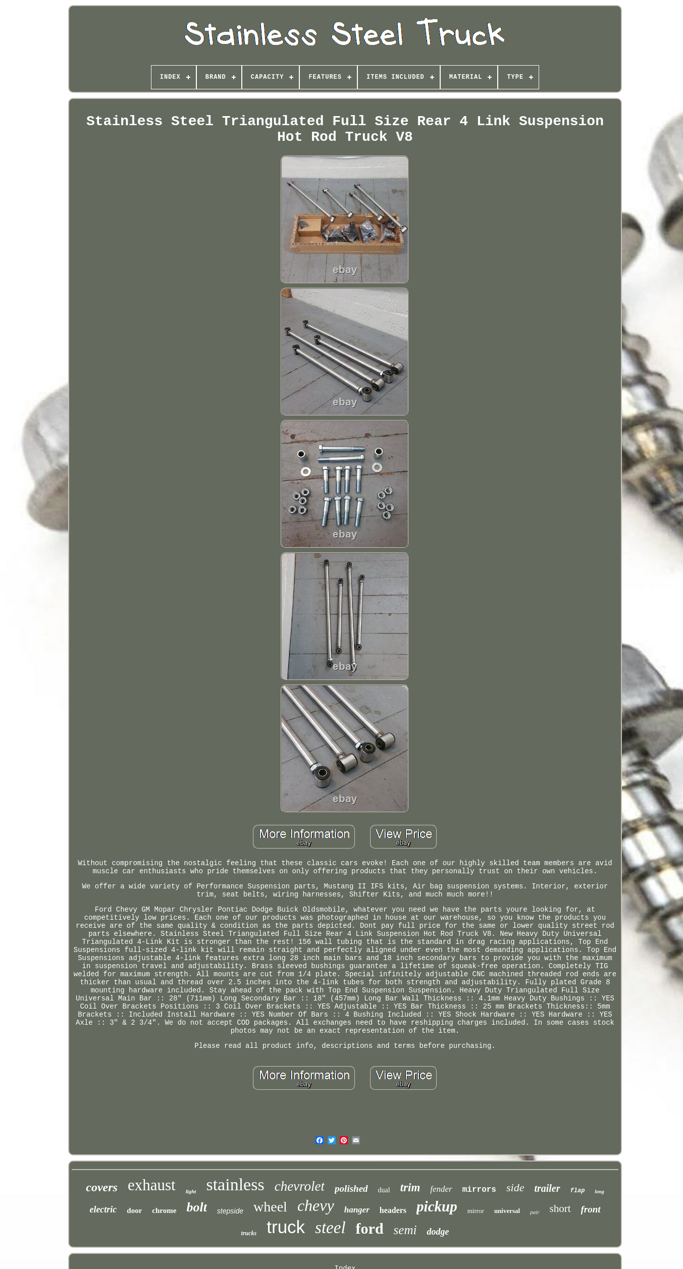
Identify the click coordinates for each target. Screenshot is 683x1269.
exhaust (152, 1185)
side (515, 1187)
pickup (436, 1206)
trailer (547, 1188)
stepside (230, 1211)
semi (405, 1230)
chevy (315, 1205)
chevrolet (300, 1186)
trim (410, 1187)
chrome (164, 1210)
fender (441, 1189)
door (134, 1210)
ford (370, 1228)
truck (286, 1227)
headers (393, 1210)
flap (577, 1190)
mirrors (479, 1189)
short (560, 1208)
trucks (249, 1233)
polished (351, 1188)
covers (102, 1187)
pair (534, 1212)
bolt (196, 1207)
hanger (357, 1209)
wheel (270, 1206)
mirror (475, 1210)
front (591, 1209)
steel (330, 1228)
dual (384, 1190)
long (599, 1191)
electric (103, 1209)
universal (507, 1210)
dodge (438, 1232)
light (191, 1191)
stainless (235, 1184)
